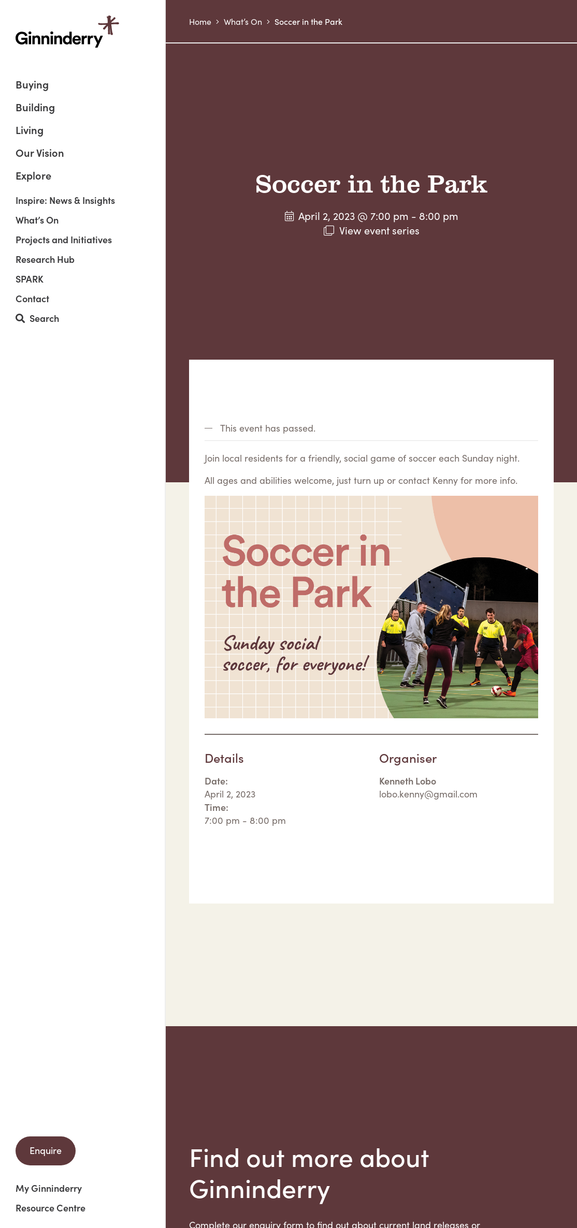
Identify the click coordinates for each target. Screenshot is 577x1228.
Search (37, 318)
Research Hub (45, 259)
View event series (379, 230)
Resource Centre (50, 1207)
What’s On (37, 220)
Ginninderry (67, 32)
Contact (32, 298)
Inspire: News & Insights (65, 200)
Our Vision (40, 153)
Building (35, 108)
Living (30, 131)
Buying (32, 85)
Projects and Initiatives (64, 239)
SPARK (30, 279)
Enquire (46, 1150)
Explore (33, 175)
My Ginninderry (49, 1188)
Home (200, 21)
